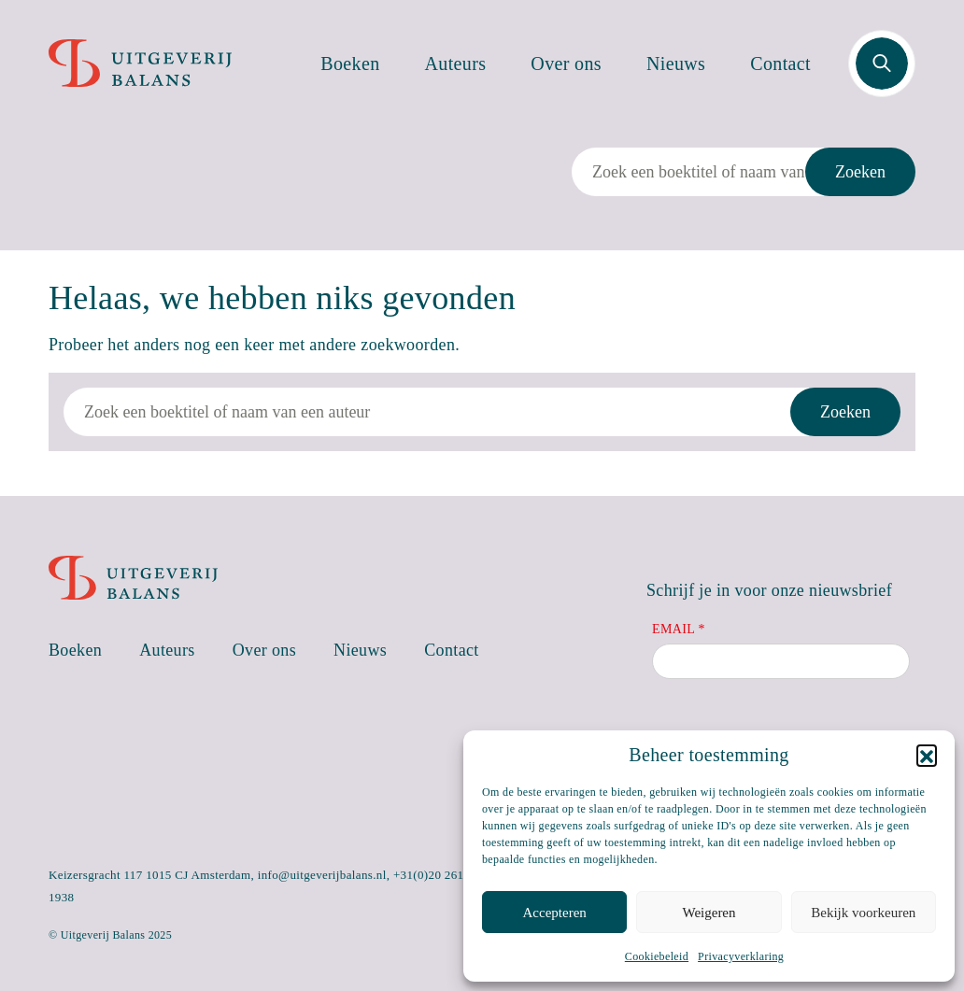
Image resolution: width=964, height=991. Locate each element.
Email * (678, 629)
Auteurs (456, 63)
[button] (926, 754)
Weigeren (708, 912)
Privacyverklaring (741, 956)
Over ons (566, 63)
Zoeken (860, 172)
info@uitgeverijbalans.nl (322, 875)
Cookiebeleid (656, 956)
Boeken (349, 63)
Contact (780, 63)
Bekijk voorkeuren (863, 912)
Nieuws (675, 63)
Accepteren (555, 912)
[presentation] (794, 728)
